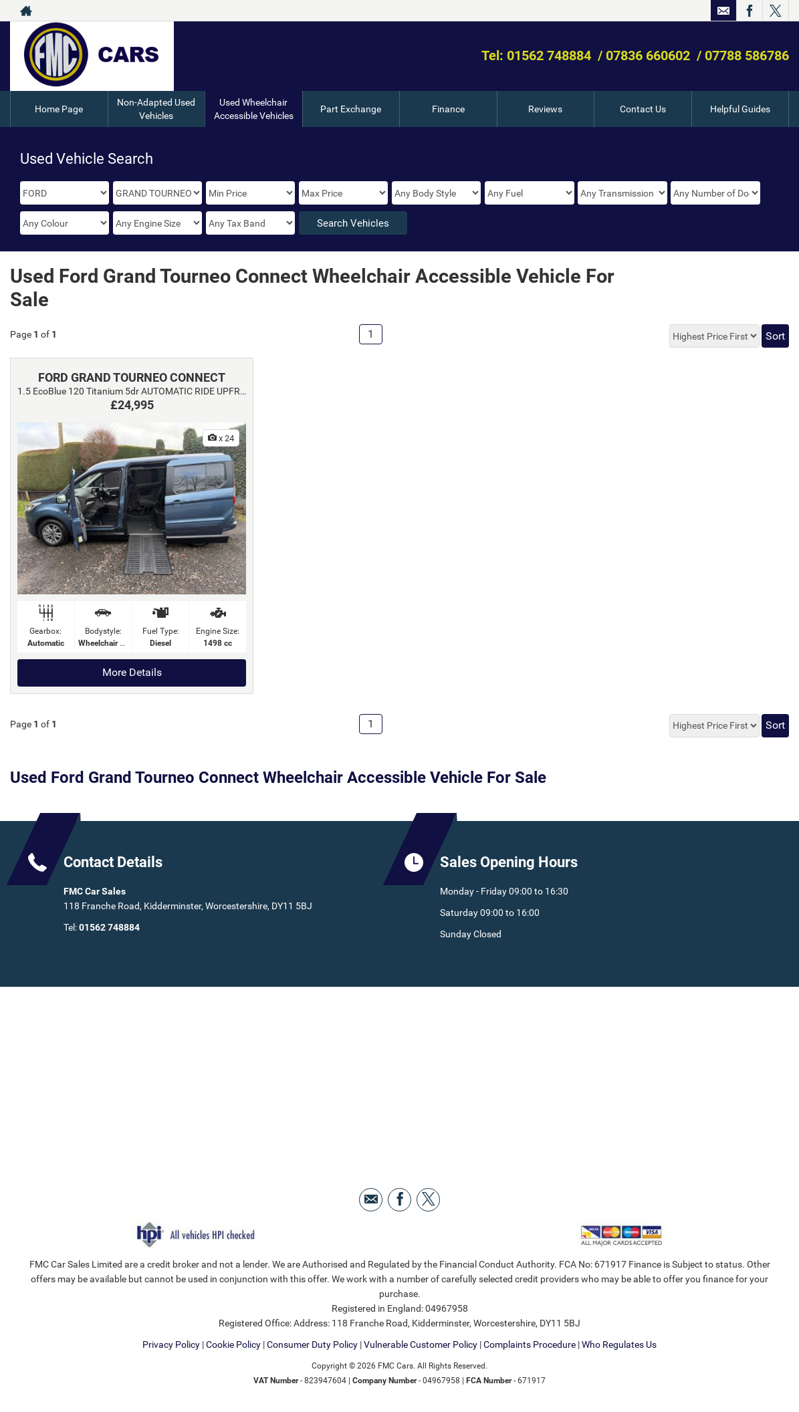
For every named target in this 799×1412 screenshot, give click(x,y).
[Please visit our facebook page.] (749, 10)
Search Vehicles (353, 223)
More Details (132, 672)
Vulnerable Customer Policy (420, 1344)
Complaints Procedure (529, 1344)
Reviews (545, 109)
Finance (448, 109)
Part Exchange (350, 109)
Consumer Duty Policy (312, 1344)
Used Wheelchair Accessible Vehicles (254, 109)
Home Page (59, 109)
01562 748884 (109, 927)
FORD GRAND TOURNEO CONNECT (131, 377)
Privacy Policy (171, 1344)
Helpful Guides (740, 109)
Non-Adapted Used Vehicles (156, 109)
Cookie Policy (233, 1344)
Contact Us (643, 109)
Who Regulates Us (619, 1344)
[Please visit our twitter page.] (775, 10)
